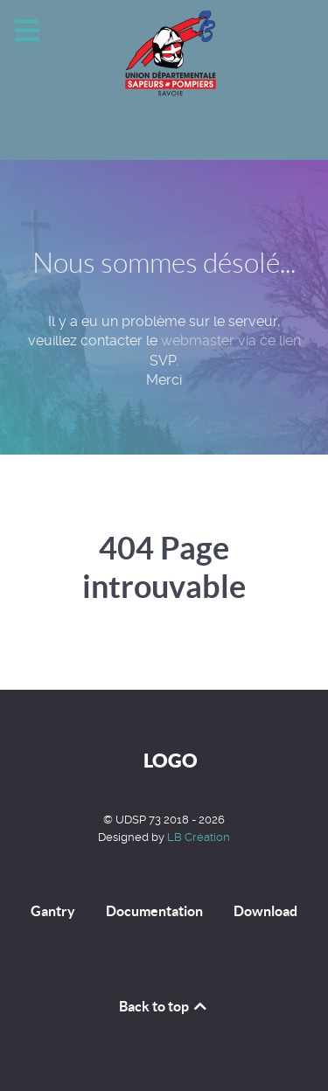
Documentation (154, 911)
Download (265, 911)
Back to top (164, 1006)
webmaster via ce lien (231, 340)
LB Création (198, 837)
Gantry (53, 911)
